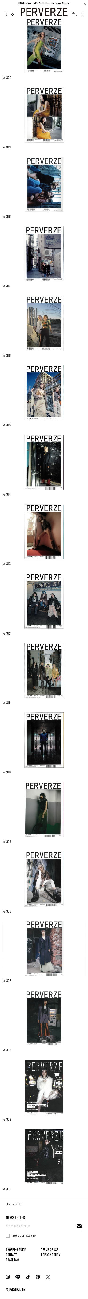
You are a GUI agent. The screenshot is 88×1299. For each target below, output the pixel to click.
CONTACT (11, 1254)
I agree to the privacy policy (23, 1235)
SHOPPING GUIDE (16, 1249)
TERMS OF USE (49, 1249)
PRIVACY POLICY (50, 1254)
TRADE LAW (12, 1259)
